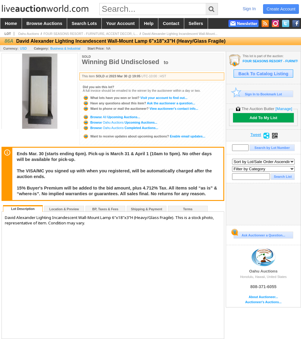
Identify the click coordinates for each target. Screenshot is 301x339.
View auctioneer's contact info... (140, 108)
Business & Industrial (65, 48)
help (149, 23)
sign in (249, 8)
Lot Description (23, 209)
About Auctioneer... (263, 297)
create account (281, 9)
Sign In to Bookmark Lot (258, 94)
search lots (84, 23)
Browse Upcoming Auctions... (111, 117)
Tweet (255, 135)
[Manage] (283, 108)
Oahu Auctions (28, 33)
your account (120, 23)
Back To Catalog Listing (263, 73)
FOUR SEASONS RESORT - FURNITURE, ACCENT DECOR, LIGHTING (270, 61)
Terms (187, 209)
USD (23, 48)
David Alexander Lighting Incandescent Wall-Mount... (180, 33)
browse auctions (44, 23)
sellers (196, 23)
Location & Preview (64, 209)
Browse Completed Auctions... (120, 128)
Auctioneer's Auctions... (263, 302)
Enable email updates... (144, 136)
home (11, 23)
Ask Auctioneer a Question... (259, 234)
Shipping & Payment (146, 209)
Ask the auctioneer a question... (139, 103)
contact (171, 23)
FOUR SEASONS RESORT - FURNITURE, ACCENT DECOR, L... (90, 33)
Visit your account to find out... (135, 98)
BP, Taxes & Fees (105, 209)
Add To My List (263, 118)
